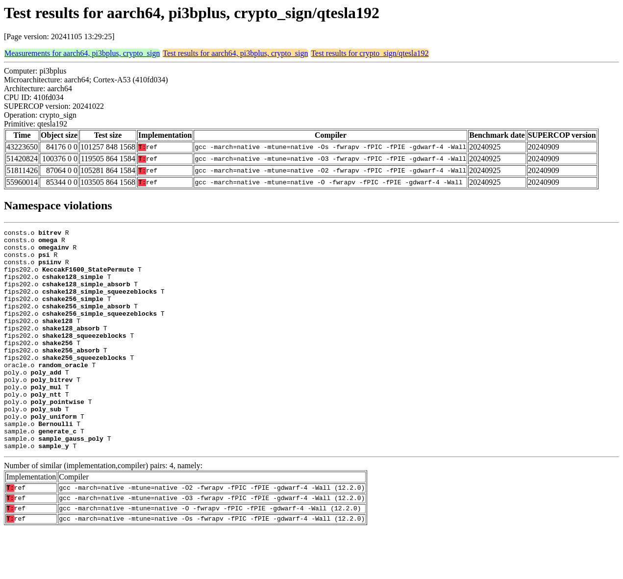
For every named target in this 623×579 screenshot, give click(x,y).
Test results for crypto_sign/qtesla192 (369, 53)
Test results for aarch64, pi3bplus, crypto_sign (235, 53)
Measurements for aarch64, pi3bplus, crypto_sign (82, 53)
